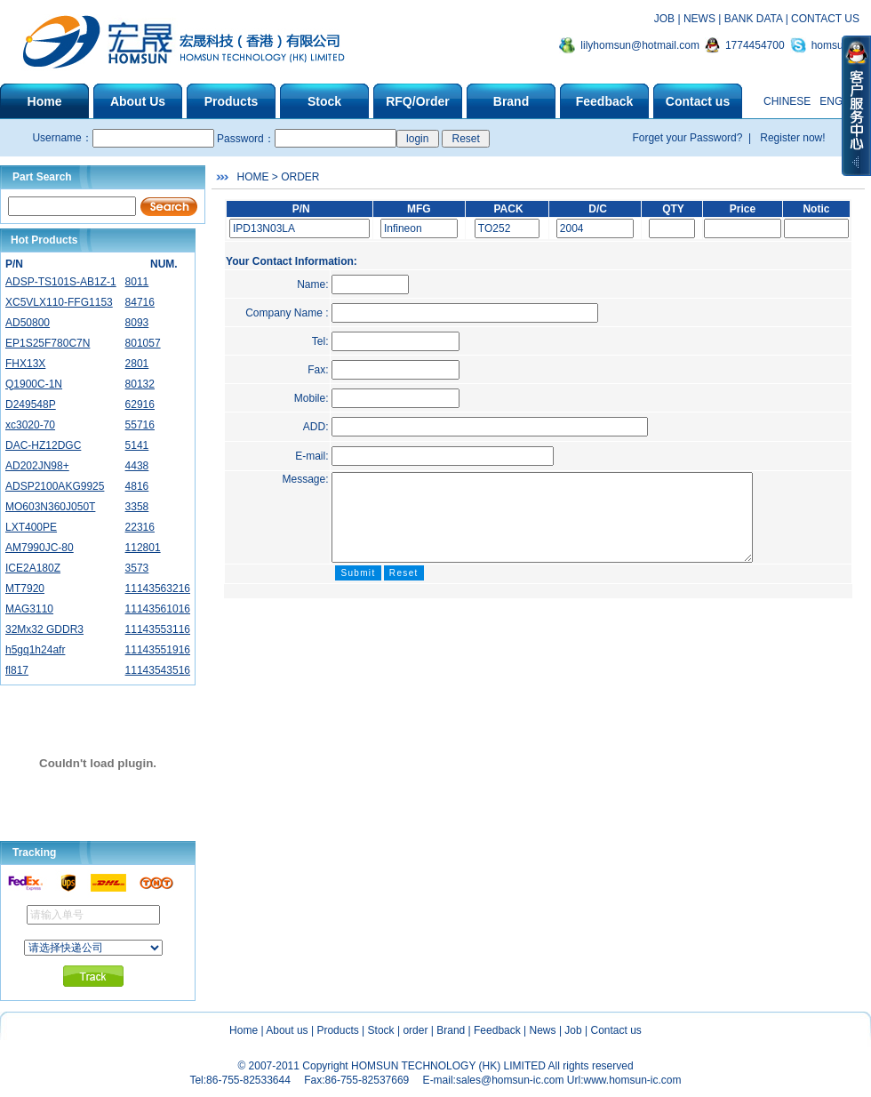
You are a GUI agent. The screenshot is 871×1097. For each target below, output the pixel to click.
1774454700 (755, 45)
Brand (450, 1030)
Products (337, 1030)
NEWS (699, 18)
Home (243, 1030)
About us (287, 1030)
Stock (381, 1030)
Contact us (616, 1030)
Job (572, 1030)
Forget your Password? (688, 138)
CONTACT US (825, 18)
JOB (664, 18)
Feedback (497, 1030)
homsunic (834, 45)
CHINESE (787, 101)
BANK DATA (753, 18)
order (415, 1030)
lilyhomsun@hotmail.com (639, 45)
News (543, 1030)
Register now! (791, 138)
